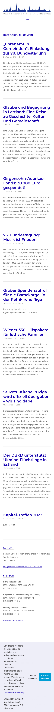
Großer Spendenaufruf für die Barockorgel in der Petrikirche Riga (25, 295)
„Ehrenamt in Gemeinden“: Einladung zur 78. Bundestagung (26, 48)
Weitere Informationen (13, 620)
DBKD (21, 57)
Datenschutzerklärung (14, 693)
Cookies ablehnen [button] (32, 677)
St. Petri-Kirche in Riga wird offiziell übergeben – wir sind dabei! (26, 396)
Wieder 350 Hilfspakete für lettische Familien (25, 332)
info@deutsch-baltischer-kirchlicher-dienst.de (22, 566)
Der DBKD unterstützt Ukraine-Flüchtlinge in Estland (25, 460)
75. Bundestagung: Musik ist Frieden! (21, 237)
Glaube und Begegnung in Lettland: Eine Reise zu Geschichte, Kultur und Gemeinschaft (26, 114)
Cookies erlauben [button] (45, 677)
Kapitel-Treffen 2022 (22, 515)
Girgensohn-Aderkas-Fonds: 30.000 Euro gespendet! (24, 183)
